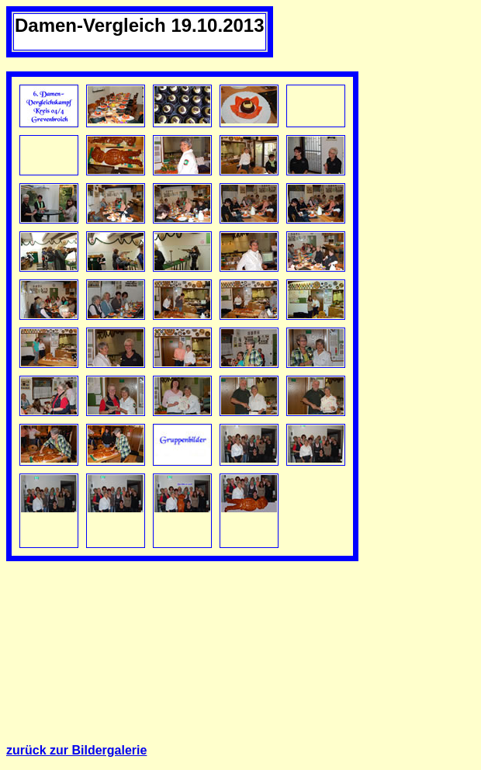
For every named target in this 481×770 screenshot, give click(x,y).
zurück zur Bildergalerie (76, 750)
